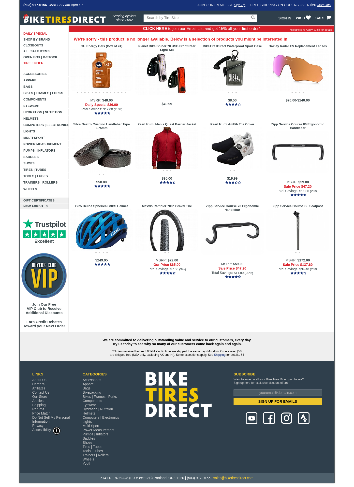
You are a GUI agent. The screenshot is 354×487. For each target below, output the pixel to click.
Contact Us (40, 392)
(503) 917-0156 (35, 5)
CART (323, 18)
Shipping (220, 355)
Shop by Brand (36, 39)
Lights (29, 131)
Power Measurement (42, 144)
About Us (39, 380)
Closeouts (33, 45)
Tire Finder (33, 63)
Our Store (39, 397)
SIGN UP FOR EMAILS (277, 401)
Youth (87, 463)
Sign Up (239, 5)
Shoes (29, 163)
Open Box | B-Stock (40, 57)
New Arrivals (35, 206)
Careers (38, 384)
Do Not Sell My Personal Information (51, 419)
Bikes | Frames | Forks (43, 93)
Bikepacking (92, 392)
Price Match (41, 413)
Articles (38, 401)
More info (324, 5)
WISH (304, 18)
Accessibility (46, 430)
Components (34, 99)
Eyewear (31, 106)
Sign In (284, 18)
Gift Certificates (39, 200)
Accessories (35, 74)
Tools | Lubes (35, 176)
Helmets (31, 118)
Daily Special (35, 33)
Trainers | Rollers (40, 182)
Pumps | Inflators (39, 150)
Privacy (38, 426)
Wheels (30, 189)
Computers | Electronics (46, 125)
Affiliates (38, 388)
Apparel (30, 80)
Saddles (31, 157)
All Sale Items (36, 51)
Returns (38, 409)
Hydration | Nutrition (42, 112)
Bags (28, 86)
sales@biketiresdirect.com (233, 478)
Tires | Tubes (34, 170)
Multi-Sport (34, 138)
